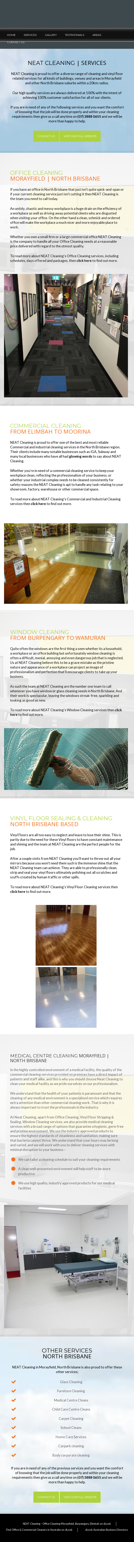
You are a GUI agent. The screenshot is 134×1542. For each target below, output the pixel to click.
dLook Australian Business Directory (106, 1529)
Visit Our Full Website (80, 136)
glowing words (80, 456)
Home (11, 34)
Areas (97, 34)
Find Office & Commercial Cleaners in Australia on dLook (39, 1529)
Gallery (51, 34)
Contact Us (16, 42)
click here (84, 260)
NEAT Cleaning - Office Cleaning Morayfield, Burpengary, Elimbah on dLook (67, 1523)
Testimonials (74, 34)
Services (30, 34)
